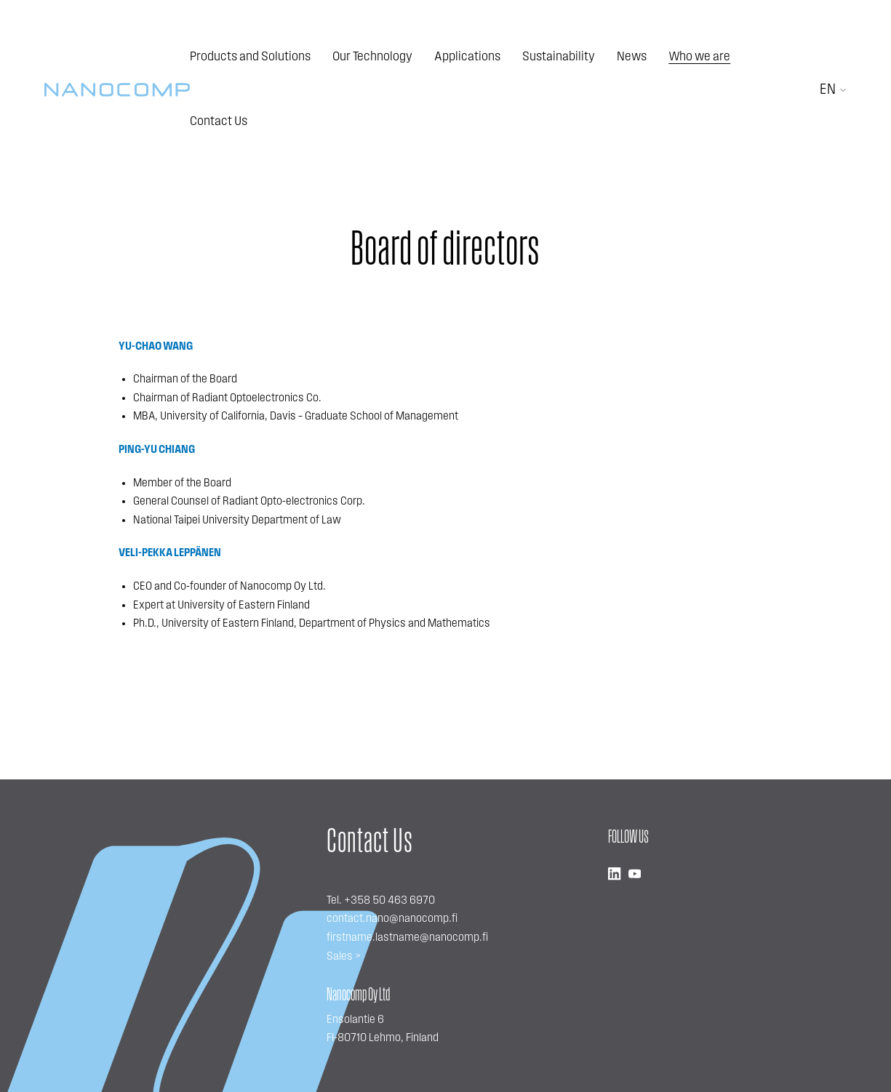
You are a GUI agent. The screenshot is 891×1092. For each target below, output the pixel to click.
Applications (467, 57)
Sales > (344, 957)
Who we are (699, 57)
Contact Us (218, 122)
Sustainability (558, 57)
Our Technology (372, 57)
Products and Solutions (250, 57)
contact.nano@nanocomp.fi (392, 919)
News (632, 57)
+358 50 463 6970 (389, 901)
